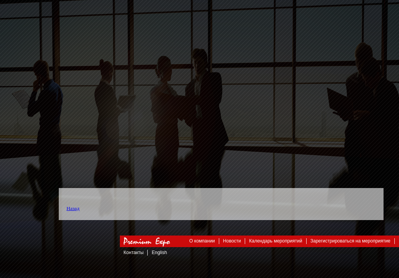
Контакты (134, 252)
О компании (202, 241)
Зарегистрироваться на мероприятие (350, 241)
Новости (232, 241)
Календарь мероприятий (275, 241)
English (159, 252)
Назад (73, 208)
